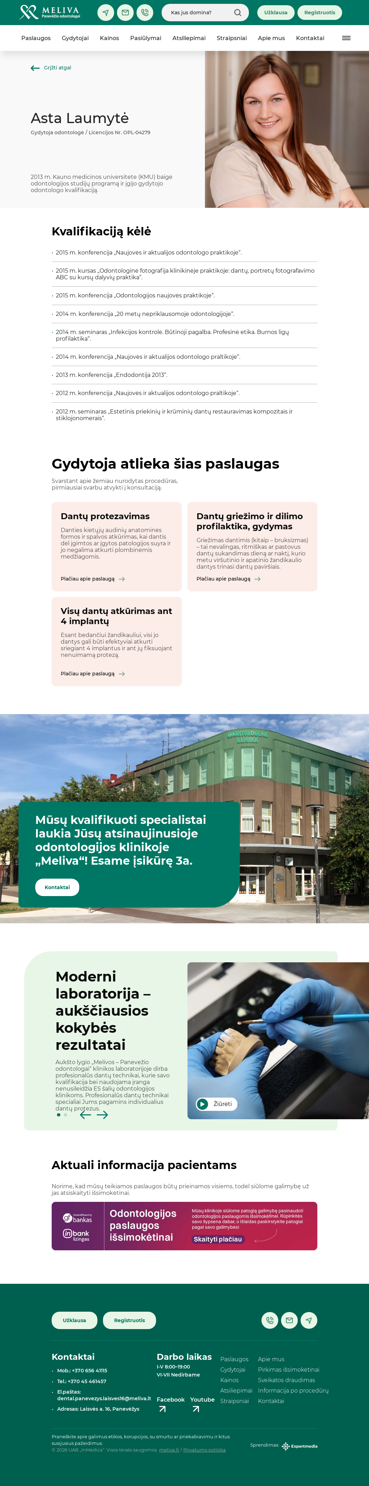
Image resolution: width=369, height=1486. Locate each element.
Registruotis (319, 12)
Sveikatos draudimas (286, 1380)
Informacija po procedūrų (293, 1390)
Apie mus (271, 38)
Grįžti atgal (51, 68)
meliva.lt (169, 1450)
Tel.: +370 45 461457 (81, 1381)
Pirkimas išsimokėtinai (288, 1369)
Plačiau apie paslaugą (93, 579)
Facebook (171, 1405)
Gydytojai (75, 38)
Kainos (109, 38)
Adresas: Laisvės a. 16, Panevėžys (98, 1409)
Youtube (202, 1405)
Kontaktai (310, 38)
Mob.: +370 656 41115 (82, 1370)
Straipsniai (232, 38)
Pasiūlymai (145, 38)
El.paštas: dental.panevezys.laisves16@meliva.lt (104, 1395)
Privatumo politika (204, 1450)
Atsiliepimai (189, 38)
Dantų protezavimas (105, 516)
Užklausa (276, 12)
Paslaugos (36, 38)
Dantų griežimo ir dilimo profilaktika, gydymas (250, 521)
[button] (58, 1115)
